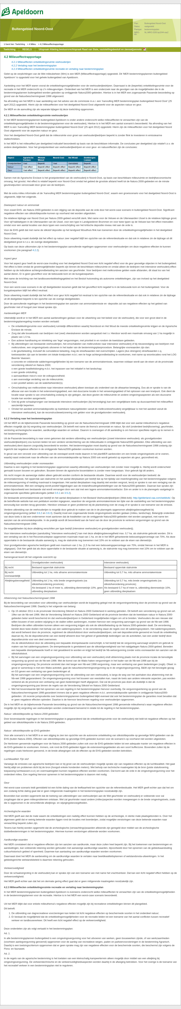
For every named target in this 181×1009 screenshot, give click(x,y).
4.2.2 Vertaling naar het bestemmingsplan (34, 65)
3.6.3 (49, 513)
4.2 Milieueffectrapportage (52, 44)
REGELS (27, 49)
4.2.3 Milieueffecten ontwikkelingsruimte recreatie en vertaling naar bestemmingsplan (57, 69)
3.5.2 (67, 493)
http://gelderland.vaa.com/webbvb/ (151, 497)
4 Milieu (32, 44)
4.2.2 (35, 250)
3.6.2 (39, 513)
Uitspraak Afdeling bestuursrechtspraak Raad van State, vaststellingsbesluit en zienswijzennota (90, 49)
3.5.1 (57, 493)
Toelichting (20, 44)
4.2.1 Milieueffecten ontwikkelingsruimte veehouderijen (41, 62)
